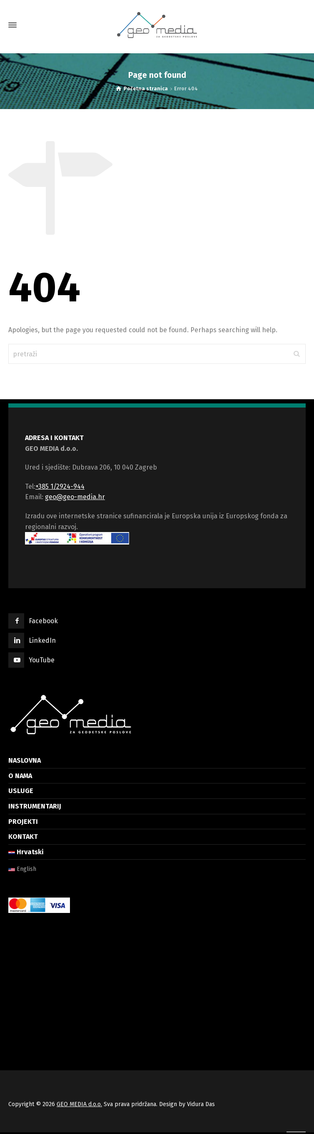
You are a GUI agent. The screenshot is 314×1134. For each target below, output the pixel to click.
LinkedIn (42, 640)
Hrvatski (26, 852)
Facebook (43, 621)
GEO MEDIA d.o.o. (79, 1104)
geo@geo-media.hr (75, 497)
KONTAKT (23, 837)
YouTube (42, 660)
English (22, 869)
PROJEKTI (23, 822)
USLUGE (20, 791)
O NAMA (20, 776)
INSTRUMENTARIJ (34, 806)
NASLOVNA (24, 760)
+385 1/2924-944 (60, 486)
